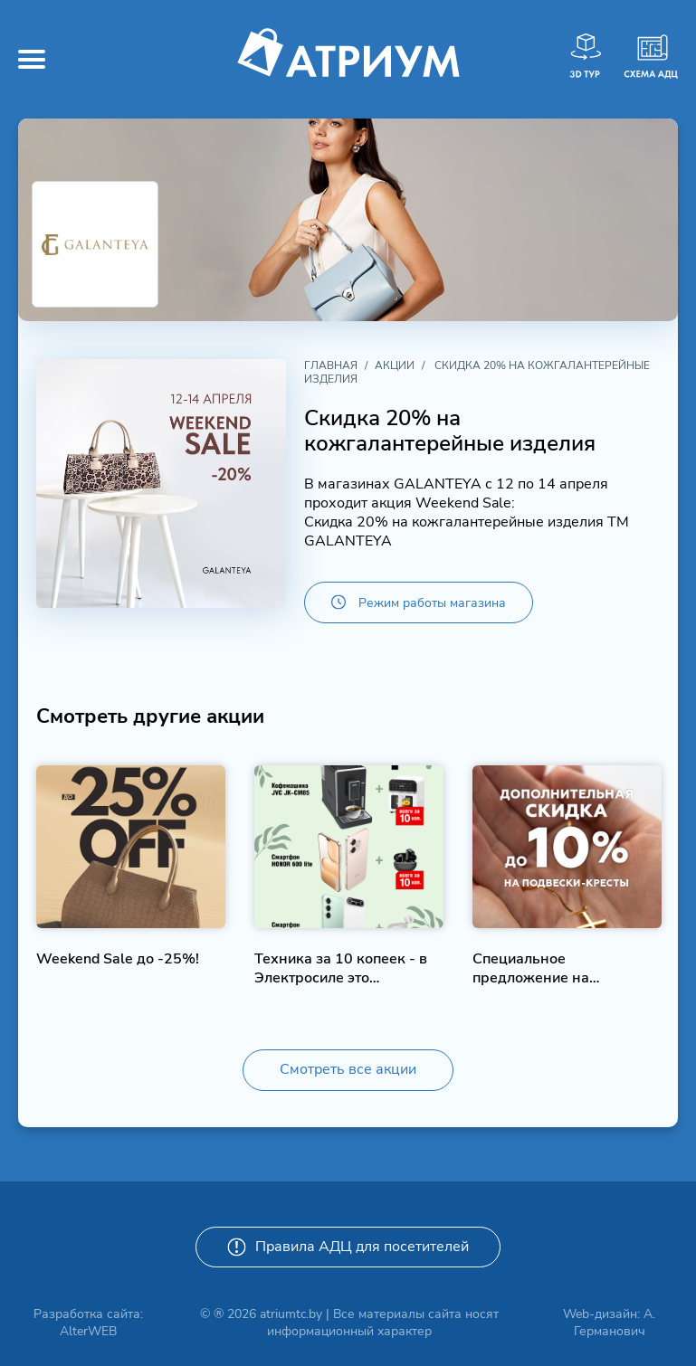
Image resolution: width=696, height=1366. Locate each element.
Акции (395, 365)
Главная (331, 365)
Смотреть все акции (348, 1069)
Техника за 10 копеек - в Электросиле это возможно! (340, 968)
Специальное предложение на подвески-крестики (539, 968)
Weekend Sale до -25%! (117, 959)
